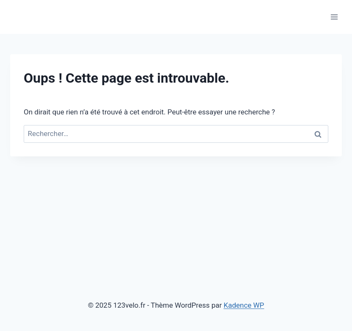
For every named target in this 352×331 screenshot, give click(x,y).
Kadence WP (244, 305)
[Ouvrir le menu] (334, 16)
